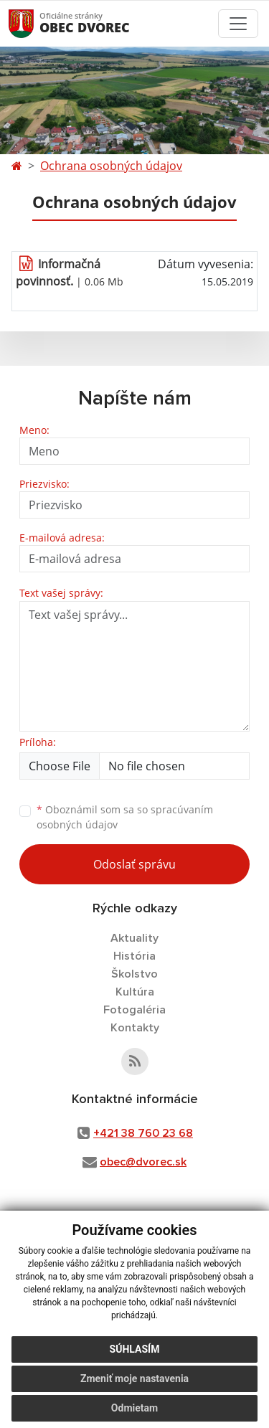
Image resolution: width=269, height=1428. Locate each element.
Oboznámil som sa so (125, 817)
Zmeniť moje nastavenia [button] (134, 1378)
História (134, 956)
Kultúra (134, 992)
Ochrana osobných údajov (111, 166)
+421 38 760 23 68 (143, 1133)
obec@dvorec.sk (143, 1162)
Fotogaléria (134, 1010)
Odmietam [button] (134, 1408)
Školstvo (134, 974)
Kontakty (134, 1028)
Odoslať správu (134, 864)
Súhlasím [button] (135, 1349)
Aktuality (134, 938)
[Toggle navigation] (238, 23)
